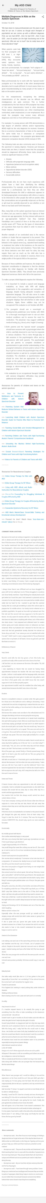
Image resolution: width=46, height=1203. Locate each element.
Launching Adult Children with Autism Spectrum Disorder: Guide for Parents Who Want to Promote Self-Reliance (23, 420)
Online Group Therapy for (15, 476)
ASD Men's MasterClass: (15, 512)
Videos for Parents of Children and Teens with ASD (23, 460)
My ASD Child (23, 5)
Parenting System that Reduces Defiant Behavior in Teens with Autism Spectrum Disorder (23, 409)
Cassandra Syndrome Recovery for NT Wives (21, 508)
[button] (43, 16)
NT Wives (27, 483)
